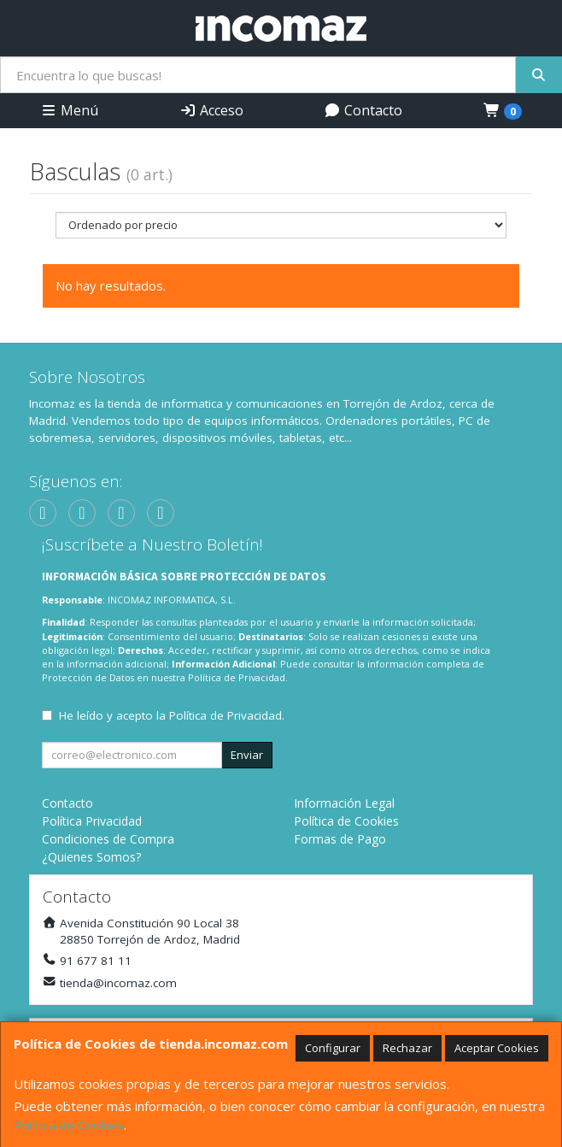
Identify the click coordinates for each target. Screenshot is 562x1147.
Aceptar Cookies (496, 1048)
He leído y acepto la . (171, 715)
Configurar (332, 1048)
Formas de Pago (340, 839)
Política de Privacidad (236, 677)
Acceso (211, 110)
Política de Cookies (69, 1124)
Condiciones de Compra (108, 839)
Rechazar (407, 1048)
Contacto (363, 110)
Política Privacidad (92, 821)
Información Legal (344, 803)
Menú (69, 110)
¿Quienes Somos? (91, 857)
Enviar (247, 754)
